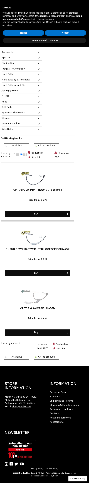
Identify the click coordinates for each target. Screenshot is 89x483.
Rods (4, 102)
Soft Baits (7, 107)
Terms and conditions (61, 409)
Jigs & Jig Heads (10, 91)
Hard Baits (7, 74)
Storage (6, 118)
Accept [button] (65, 33)
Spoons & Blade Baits (13, 113)
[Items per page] (45, 348)
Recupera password (60, 418)
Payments (55, 397)
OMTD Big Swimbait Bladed (37, 309)
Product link (36, 153)
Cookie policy (52, 468)
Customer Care (58, 393)
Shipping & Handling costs (64, 405)
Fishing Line (8, 63)
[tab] (22, 52)
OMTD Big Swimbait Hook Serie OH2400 (37, 190)
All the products (46, 146)
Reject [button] (23, 33)
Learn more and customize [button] (44, 40)
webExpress (45, 476)
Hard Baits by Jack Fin (13, 85)
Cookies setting (77, 479)
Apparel (6, 58)
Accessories (8, 52)
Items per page (42, 346)
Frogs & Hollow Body (13, 69)
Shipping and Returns (61, 401)
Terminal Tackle (11, 123)
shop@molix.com (21, 407)
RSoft (55, 476)
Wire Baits (7, 129)
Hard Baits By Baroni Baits (16, 80)
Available (17, 146)
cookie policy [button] (48, 19)
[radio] (14, 154)
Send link (35, 157)
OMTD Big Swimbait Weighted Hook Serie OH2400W (37, 249)
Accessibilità (57, 422)
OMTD (5, 96)
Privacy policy (37, 468)
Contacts (54, 414)
